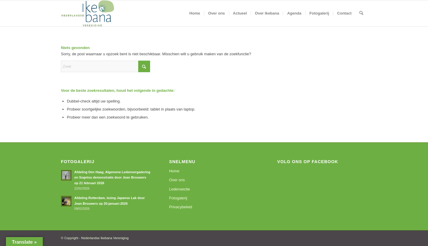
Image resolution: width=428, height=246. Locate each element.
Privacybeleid (180, 207)
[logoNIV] (87, 13)
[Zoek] (361, 13)
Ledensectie (179, 189)
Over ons (177, 180)
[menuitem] (194, 13)
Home (174, 171)
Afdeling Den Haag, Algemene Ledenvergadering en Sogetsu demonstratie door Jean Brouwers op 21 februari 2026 (112, 177)
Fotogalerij (178, 198)
